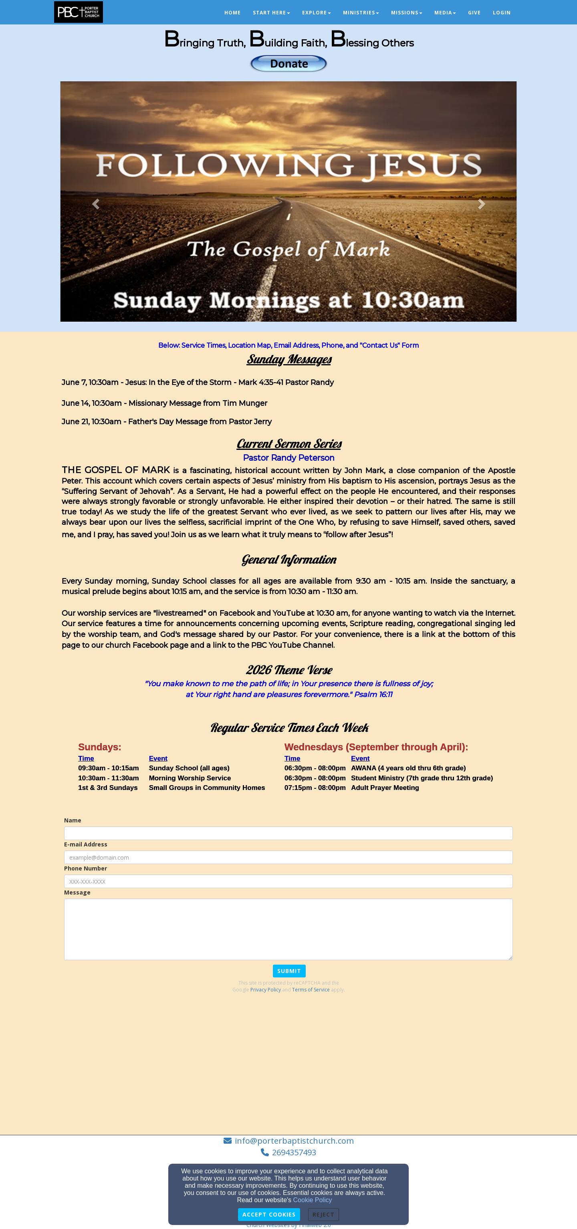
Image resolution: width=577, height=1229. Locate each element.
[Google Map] (288, 1065)
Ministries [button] (361, 12)
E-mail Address (85, 844)
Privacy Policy (265, 989)
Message (77, 892)
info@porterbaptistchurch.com (294, 1140)
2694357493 (294, 1152)
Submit (289, 971)
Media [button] (445, 12)
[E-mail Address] (288, 857)
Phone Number (85, 868)
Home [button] (232, 12)
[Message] (288, 929)
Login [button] (502, 12)
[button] (94, 201)
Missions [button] (406, 12)
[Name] (288, 833)
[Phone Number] (288, 881)
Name (72, 820)
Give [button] (474, 12)
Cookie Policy (312, 1200)
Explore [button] (316, 12)
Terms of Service (311, 989)
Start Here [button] (271, 12)
